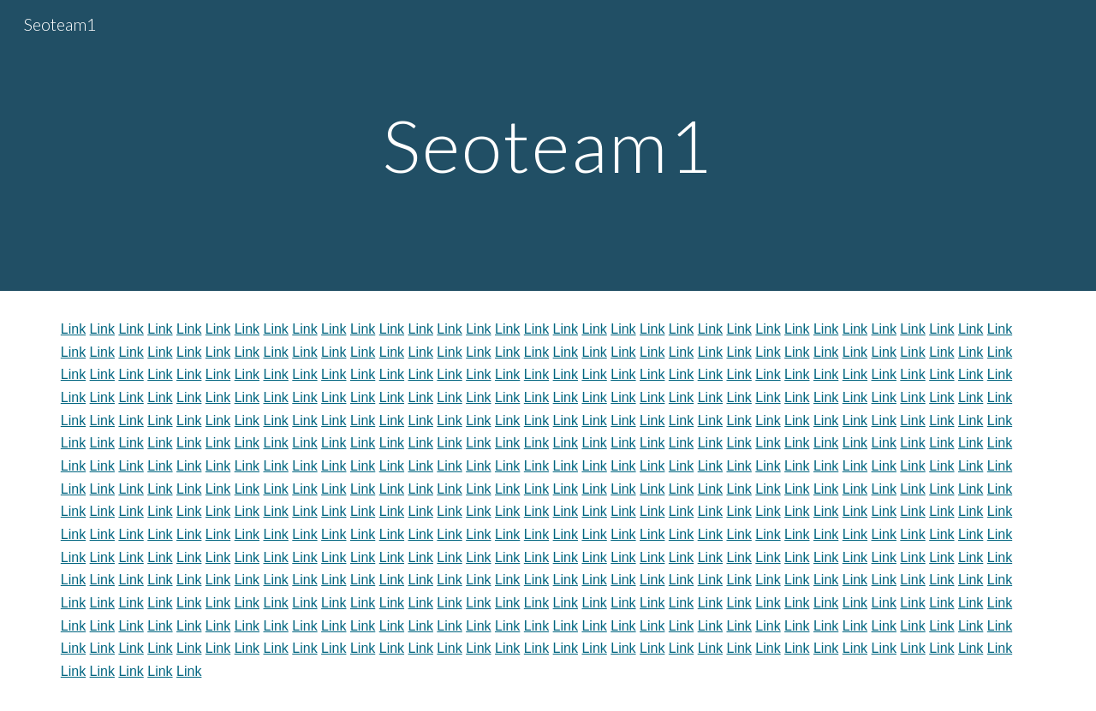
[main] (548, 145)
